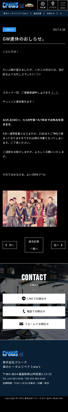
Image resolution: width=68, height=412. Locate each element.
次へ (11, 245)
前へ (56, 245)
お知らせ (9, 29)
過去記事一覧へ (34, 245)
